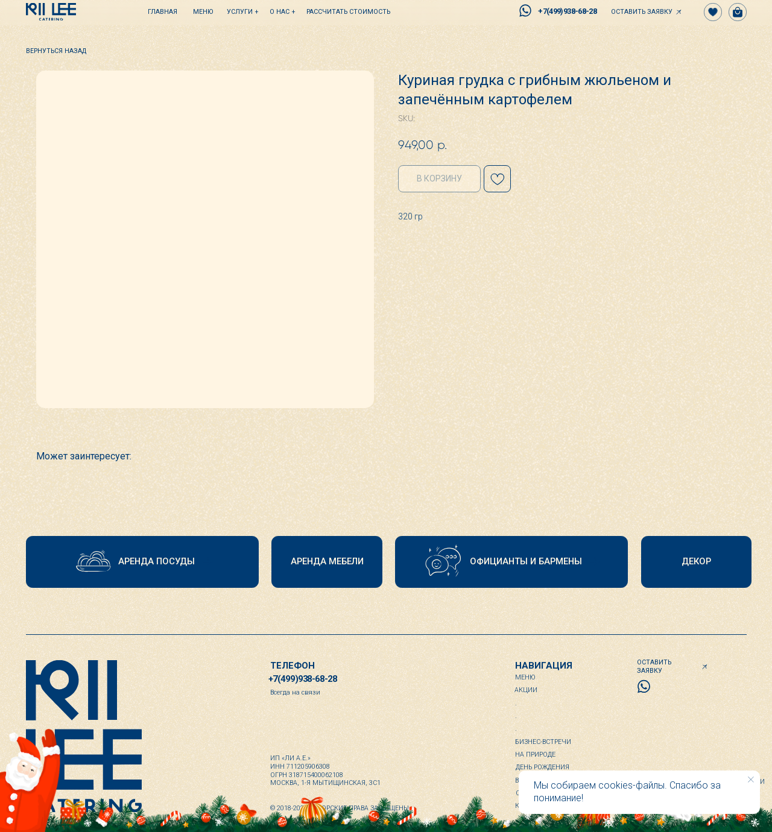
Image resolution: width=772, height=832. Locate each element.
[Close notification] (751, 780)
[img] (51, 11)
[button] (645, 12)
